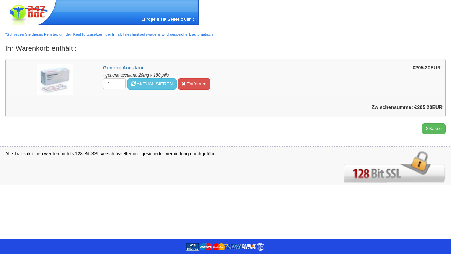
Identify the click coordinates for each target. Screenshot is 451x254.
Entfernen (194, 83)
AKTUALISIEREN (152, 83)
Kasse (434, 128)
